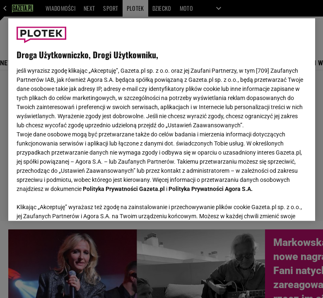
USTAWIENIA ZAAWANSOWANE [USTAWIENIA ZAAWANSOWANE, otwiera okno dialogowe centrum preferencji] (70, 204)
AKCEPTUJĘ (278, 204)
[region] (161, 119)
